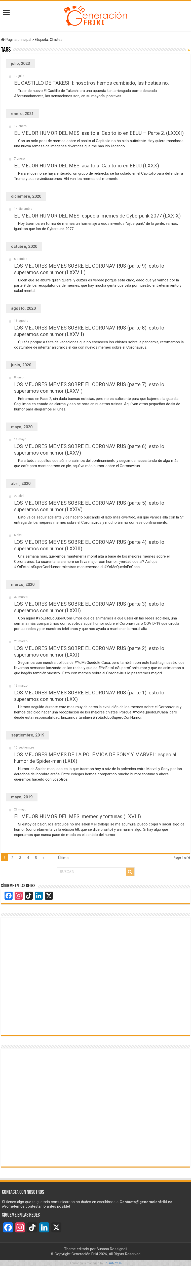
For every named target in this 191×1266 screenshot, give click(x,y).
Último (63, 858)
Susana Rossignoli (112, 1249)
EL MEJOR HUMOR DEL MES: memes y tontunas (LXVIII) (77, 816)
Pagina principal (16, 39)
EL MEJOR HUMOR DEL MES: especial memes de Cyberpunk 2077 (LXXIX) (97, 216)
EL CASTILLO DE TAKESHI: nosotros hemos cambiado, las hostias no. (91, 83)
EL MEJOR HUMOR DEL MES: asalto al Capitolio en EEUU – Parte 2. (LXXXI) (99, 133)
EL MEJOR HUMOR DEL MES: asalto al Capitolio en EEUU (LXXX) (86, 166)
